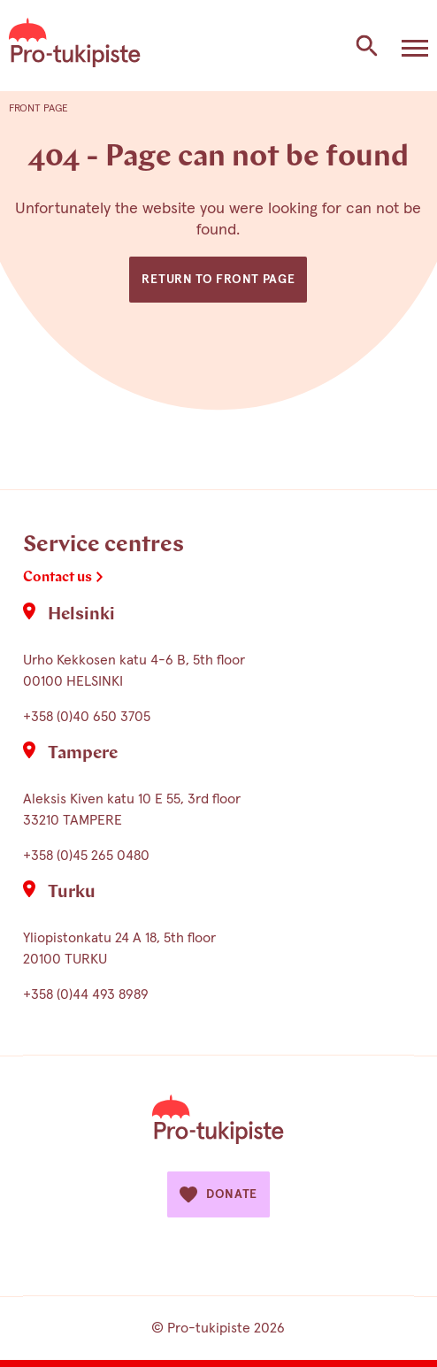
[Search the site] (366, 46)
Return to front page (218, 279)
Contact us (57, 578)
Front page (38, 109)
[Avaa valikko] (415, 46)
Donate (218, 1194)
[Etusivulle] (75, 45)
